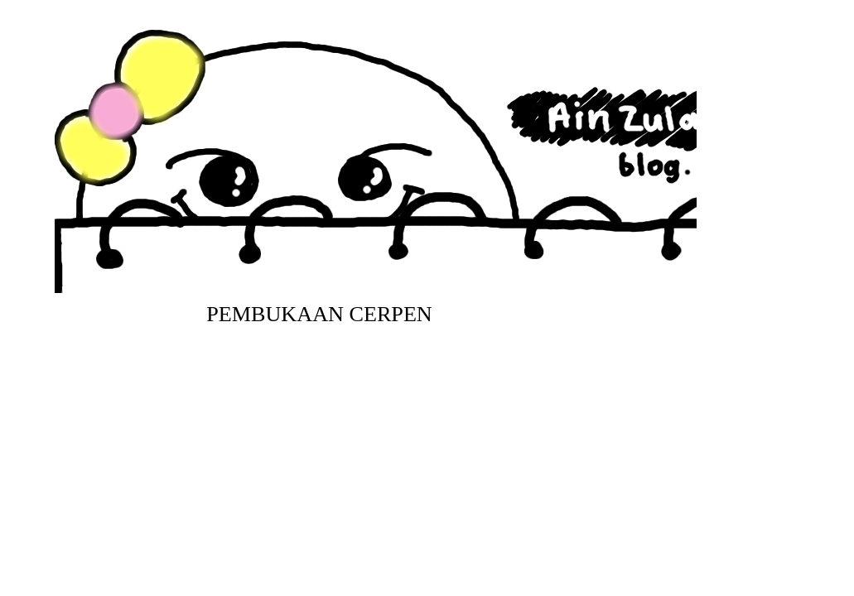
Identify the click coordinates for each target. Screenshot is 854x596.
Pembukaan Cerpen (319, 314)
